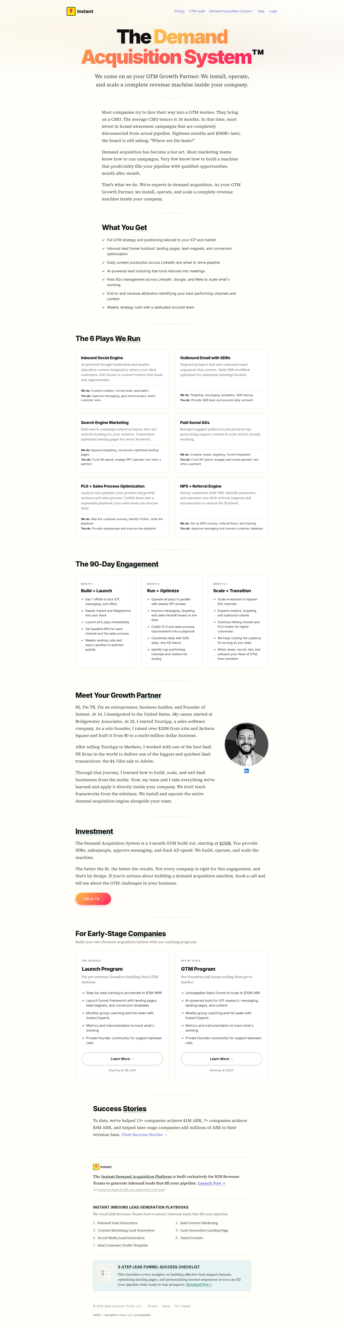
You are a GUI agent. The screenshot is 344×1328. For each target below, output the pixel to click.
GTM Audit (197, 11)
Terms (166, 1306)
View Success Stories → (145, 1134)
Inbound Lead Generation (117, 1222)
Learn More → (122, 1059)
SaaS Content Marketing (199, 1222)
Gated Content (192, 1237)
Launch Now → (211, 1183)
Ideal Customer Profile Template (122, 1245)
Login (273, 11)
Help (261, 11)
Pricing (179, 11)
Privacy (153, 1306)
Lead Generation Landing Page (204, 1230)
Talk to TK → (93, 899)
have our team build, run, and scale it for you (131, 1189)
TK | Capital (182, 1306)
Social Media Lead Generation (121, 1237)
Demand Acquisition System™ (231, 11)
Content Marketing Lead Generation (126, 1230)
